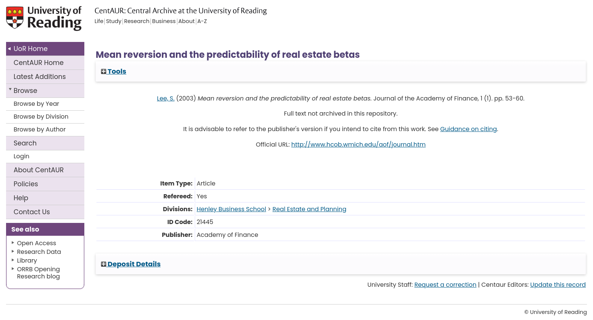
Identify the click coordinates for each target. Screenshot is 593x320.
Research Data (39, 251)
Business (163, 22)
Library (27, 260)
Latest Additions (40, 76)
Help (21, 198)
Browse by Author (40, 129)
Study (113, 22)
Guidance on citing (468, 129)
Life (99, 22)
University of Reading (65, 21)
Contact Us (32, 211)
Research (136, 22)
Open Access (36, 243)
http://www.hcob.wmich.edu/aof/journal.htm (358, 144)
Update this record (558, 284)
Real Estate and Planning (309, 209)
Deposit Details (131, 264)
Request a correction (445, 284)
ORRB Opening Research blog (38, 273)
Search (25, 143)
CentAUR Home (39, 62)
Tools (113, 71)
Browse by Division (41, 116)
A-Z (202, 22)
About (39, 170)
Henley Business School (231, 209)
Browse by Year (36, 103)
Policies (26, 184)
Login (21, 156)
